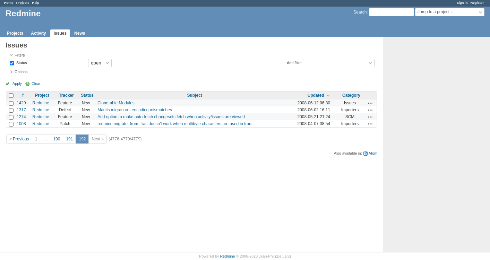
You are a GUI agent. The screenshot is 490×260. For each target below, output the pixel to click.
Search (360, 12)
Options (21, 72)
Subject (194, 95)
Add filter (294, 62)
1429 (21, 103)
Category (351, 95)
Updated (316, 95)
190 (56, 139)
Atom (373, 153)
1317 (21, 109)
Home (9, 3)
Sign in (462, 3)
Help (36, 3)
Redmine (41, 103)
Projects (22, 3)
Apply (17, 83)
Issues (60, 33)
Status (21, 62)
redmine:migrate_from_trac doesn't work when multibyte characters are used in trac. (174, 123)
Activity (38, 33)
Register (477, 3)
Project (42, 95)
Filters (20, 55)
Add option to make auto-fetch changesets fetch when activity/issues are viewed (171, 116)
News (79, 33)
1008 (21, 123)
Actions (370, 103)
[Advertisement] (418, 146)
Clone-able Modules (116, 103)
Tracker (66, 95)
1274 (21, 116)
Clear (36, 83)
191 (69, 139)
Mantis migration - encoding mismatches (134, 109)
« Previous (19, 139)
